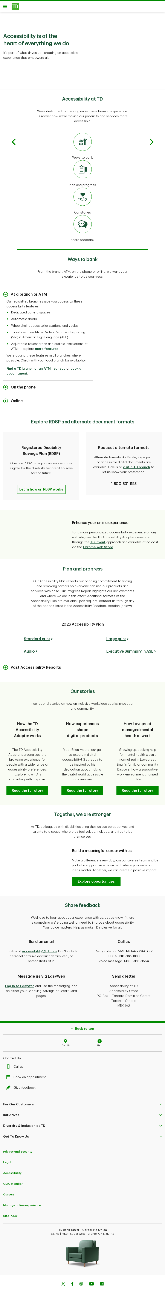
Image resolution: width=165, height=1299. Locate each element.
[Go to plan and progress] (82, 175)
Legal (7, 1159)
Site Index (10, 1212)
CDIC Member (13, 1180)
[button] (41, 486)
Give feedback (21, 1084)
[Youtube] (91, 1281)
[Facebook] (72, 1281)
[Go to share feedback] (82, 230)
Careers (8, 1191)
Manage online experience (22, 1201)
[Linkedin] (102, 1281)
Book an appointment (27, 1073)
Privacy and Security (17, 1148)
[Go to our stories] (82, 203)
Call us (15, 1063)
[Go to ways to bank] (82, 148)
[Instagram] (81, 1281)
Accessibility (12, 1169)
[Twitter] (63, 1281)
